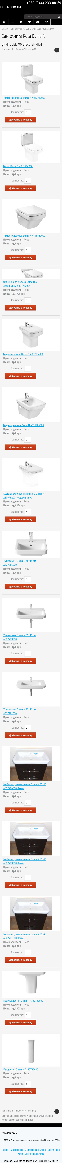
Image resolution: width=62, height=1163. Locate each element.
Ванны (5, 1149)
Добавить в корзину (20, 119)
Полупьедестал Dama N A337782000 (23, 1000)
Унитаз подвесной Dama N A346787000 (24, 235)
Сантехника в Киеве (35, 1149)
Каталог (5, 28)
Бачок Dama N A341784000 (18, 166)
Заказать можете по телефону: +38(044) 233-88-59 (31, 1161)
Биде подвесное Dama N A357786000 (23, 425)
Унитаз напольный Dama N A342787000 (24, 97)
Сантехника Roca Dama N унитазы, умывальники (32, 28)
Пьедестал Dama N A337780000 (20, 1069)
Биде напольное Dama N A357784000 (23, 354)
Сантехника (17, 1149)
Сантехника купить (34, 1153)
